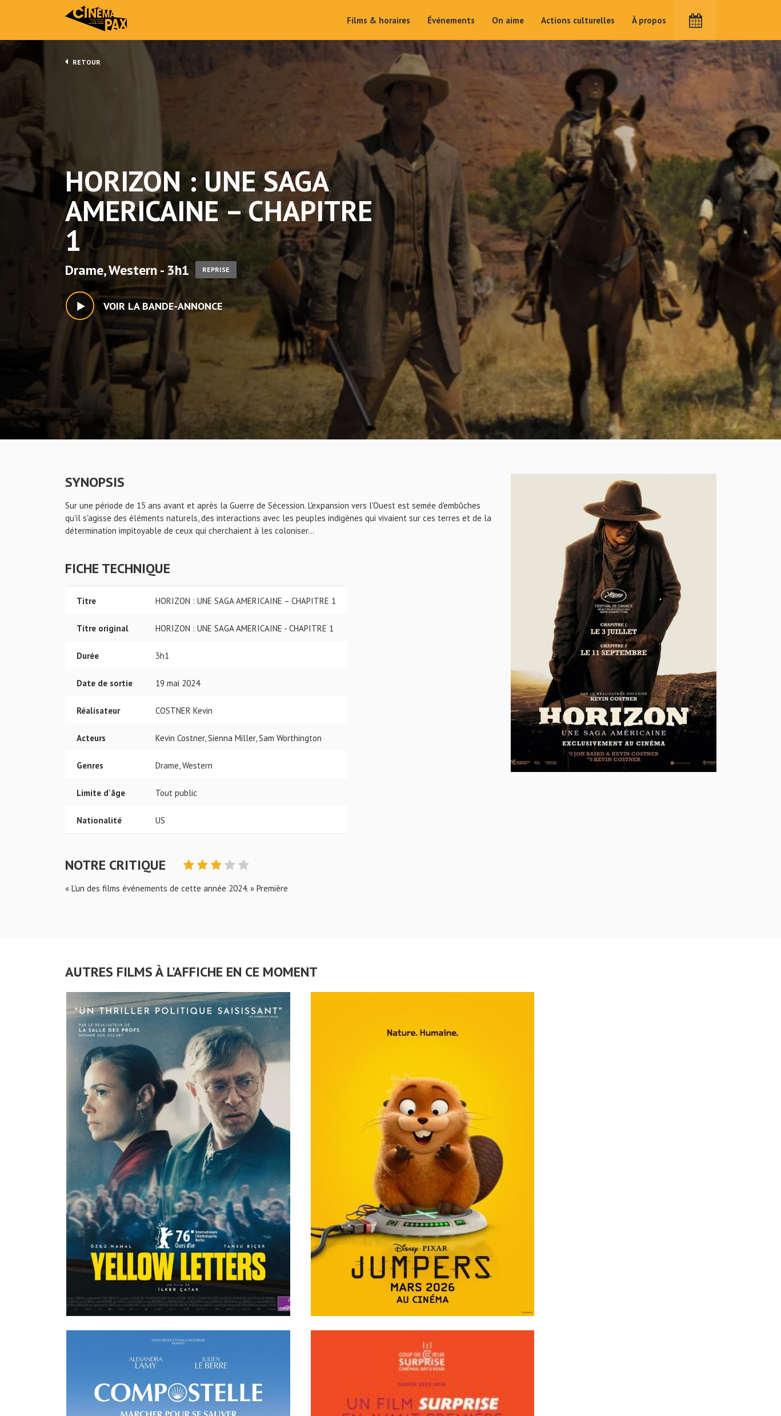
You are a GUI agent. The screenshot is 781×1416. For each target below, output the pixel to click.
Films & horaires (378, 20)
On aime (508, 20)
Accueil (316, 1336)
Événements (451, 20)
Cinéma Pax (100, 20)
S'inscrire (593, 1365)
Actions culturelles (578, 20)
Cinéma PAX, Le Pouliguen (432, 1371)
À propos (649, 20)
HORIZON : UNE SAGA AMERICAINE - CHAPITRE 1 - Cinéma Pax (95, 1318)
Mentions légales (97, 1375)
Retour (83, 61)
